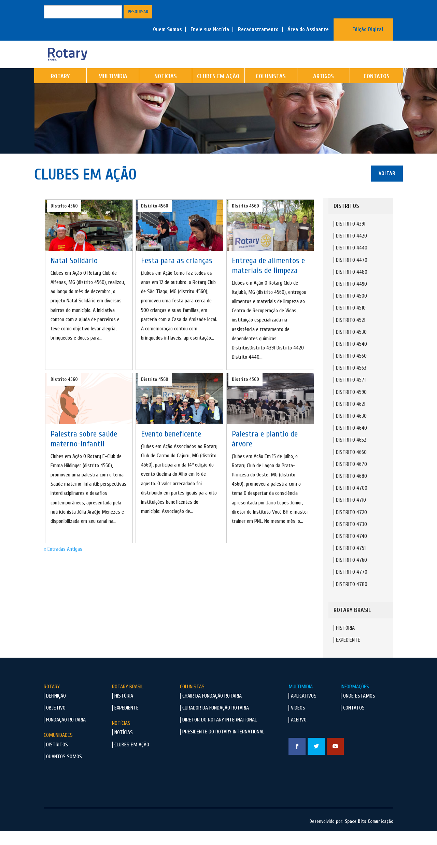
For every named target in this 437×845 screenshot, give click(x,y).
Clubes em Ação (218, 90)
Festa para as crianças (176, 274)
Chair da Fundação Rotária (212, 710)
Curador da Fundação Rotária (215, 722)
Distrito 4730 (351, 538)
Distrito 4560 (64, 220)
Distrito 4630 (351, 430)
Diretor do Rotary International (219, 734)
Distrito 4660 (351, 466)
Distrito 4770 (351, 586)
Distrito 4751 (351, 562)
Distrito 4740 (351, 550)
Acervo (299, 734)
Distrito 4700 (351, 502)
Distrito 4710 (351, 514)
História (345, 642)
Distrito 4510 (351, 322)
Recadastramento (258, 29)
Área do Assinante (308, 29)
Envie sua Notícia (210, 29)
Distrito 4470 (351, 274)
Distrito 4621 (350, 418)
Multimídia (112, 90)
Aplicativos (303, 710)
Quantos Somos (64, 771)
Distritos (57, 759)
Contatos (377, 90)
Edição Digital (367, 29)
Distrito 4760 (351, 574)
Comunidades (58, 749)
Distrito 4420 (351, 250)
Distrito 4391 (350, 238)
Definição (56, 710)
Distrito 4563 (351, 382)
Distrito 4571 (351, 394)
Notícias (165, 90)
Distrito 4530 (351, 346)
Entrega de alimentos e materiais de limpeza (268, 279)
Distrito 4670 (351, 478)
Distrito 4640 (351, 442)
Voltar (387, 187)
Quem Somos (167, 29)
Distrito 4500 (351, 310)
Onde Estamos (359, 710)
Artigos (323, 90)
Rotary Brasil (127, 701)
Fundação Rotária (66, 734)
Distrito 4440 (351, 262)
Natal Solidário (74, 274)
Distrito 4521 (350, 334)
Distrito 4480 (351, 286)
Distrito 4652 (351, 454)
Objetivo (56, 722)
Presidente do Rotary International (223, 746)
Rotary (60, 90)
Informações (355, 701)
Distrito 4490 (351, 298)
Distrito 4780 (351, 598)
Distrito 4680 (351, 490)
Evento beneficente (171, 448)
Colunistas (271, 90)
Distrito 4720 (351, 526)
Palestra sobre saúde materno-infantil (84, 452)
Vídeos (298, 722)
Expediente (348, 654)
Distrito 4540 (351, 358)
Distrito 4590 (351, 406)
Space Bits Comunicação (369, 835)
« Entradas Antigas (63, 563)
